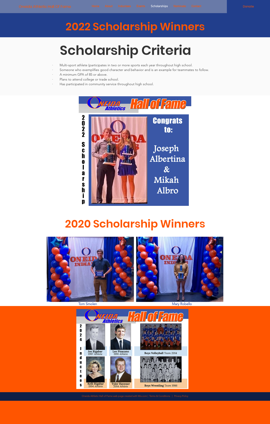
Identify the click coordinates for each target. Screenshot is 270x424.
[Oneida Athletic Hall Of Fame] (44, 6)
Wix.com (142, 396)
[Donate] (248, 6)
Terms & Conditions (160, 396)
